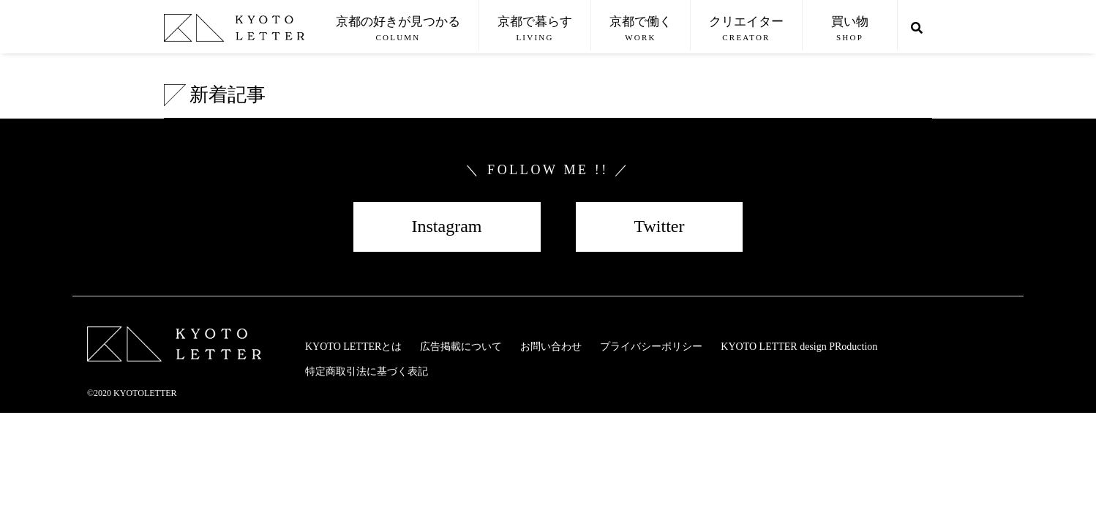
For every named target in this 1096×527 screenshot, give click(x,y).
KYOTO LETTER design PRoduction (799, 346)
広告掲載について (461, 346)
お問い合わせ (551, 346)
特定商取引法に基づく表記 (366, 371)
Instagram (447, 226)
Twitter (659, 226)
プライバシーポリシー (651, 346)
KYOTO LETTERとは (353, 346)
